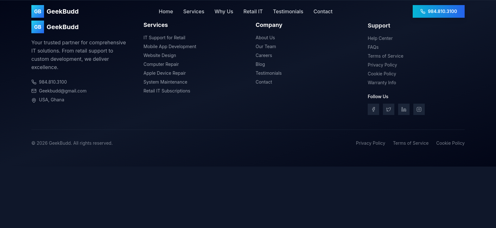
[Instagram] (419, 110)
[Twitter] (388, 110)
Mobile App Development (169, 46)
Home (166, 11)
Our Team (266, 47)
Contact (323, 11)
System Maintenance (165, 82)
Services (193, 11)
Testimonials (288, 11)
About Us (265, 38)
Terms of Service (386, 57)
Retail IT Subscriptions (166, 91)
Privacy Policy (382, 66)
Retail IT (253, 11)
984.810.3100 (438, 11)
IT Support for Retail (164, 38)
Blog (260, 65)
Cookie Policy (382, 75)
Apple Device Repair (164, 73)
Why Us (223, 11)
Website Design (159, 55)
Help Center (380, 39)
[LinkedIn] (404, 110)
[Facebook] (373, 110)
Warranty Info (382, 83)
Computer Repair (161, 64)
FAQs (373, 48)
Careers (264, 56)
